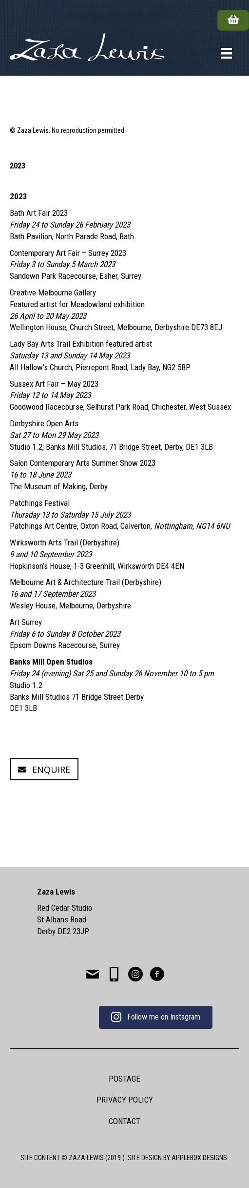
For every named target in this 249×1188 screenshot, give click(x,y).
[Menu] (226, 53)
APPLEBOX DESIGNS (199, 1158)
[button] (44, 769)
